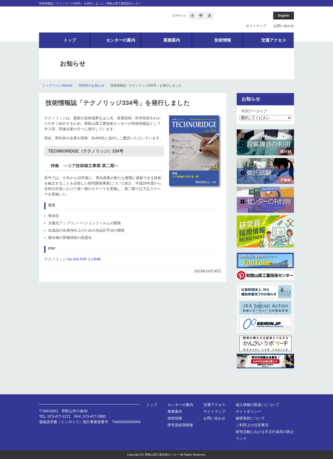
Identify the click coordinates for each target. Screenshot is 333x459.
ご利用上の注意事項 (252, 425)
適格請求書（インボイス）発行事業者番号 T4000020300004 (89, 422)
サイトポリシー (248, 411)
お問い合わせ (284, 26)
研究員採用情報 (180, 425)
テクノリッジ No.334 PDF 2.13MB (72, 259)
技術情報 (175, 418)
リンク (241, 438)
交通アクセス (214, 405)
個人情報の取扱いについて (257, 405)
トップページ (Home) (57, 85)
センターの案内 (180, 405)
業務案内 (175, 411)
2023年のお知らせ (91, 85)
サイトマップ (256, 26)
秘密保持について (250, 418)
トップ (151, 405)
